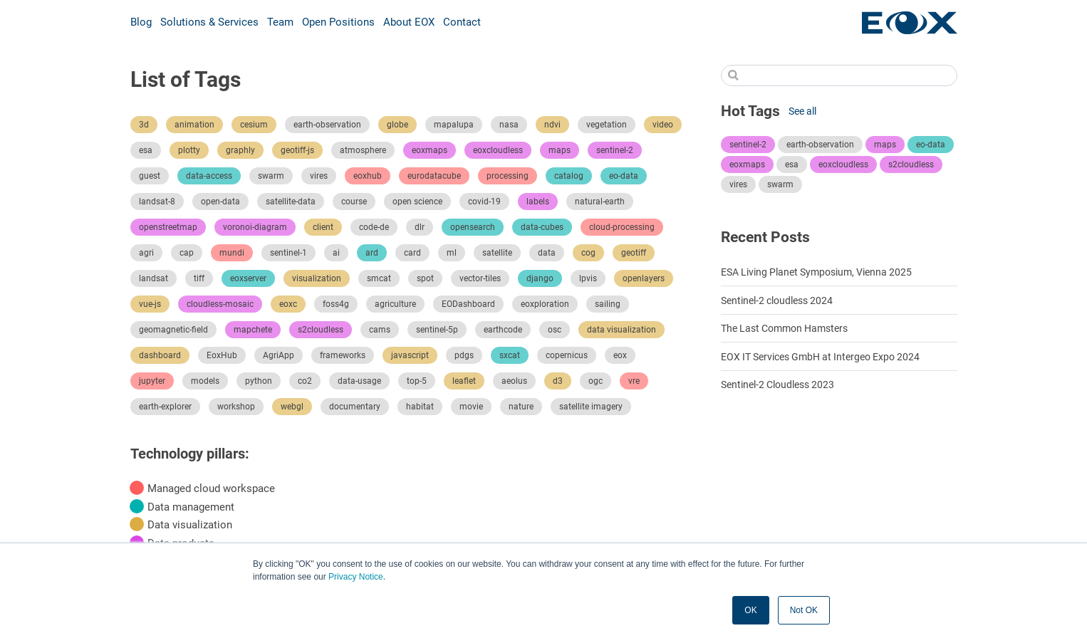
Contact (462, 22)
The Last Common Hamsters (784, 328)
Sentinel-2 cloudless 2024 (777, 300)
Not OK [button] (804, 610)
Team (280, 22)
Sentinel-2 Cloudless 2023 (777, 384)
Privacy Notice (355, 577)
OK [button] (750, 610)
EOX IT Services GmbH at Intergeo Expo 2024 (820, 356)
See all (802, 111)
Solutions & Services (209, 22)
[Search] (839, 75)
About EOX (409, 22)
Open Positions (338, 22)
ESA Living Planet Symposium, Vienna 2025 (816, 272)
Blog (141, 22)
